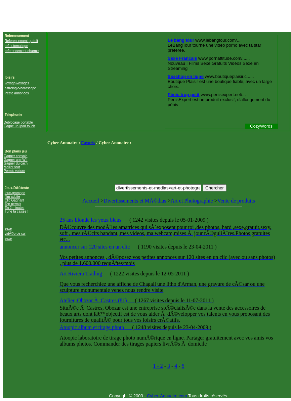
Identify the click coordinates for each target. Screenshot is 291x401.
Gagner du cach (16, 163)
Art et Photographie (191, 201)
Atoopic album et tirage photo (92, 327)
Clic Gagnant (14, 200)
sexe (8, 228)
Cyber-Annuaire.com (167, 395)
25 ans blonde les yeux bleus (91, 220)
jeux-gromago (15, 193)
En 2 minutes (14, 208)
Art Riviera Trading (81, 273)
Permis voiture (14, 171)
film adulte (12, 196)
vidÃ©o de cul (15, 233)
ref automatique (16, 46)
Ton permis (13, 204)
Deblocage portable (18, 122)
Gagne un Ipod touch (19, 126)
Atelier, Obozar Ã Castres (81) (93, 300)
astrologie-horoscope (20, 88)
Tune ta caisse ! (16, 211)
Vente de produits (168, 274)
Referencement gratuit (21, 41)
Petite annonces (17, 93)
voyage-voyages (17, 83)
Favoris (88, 142)
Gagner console (16, 156)
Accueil (90, 201)
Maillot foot (12, 167)
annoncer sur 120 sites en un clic (95, 247)
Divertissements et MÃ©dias (134, 201)
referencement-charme (22, 51)
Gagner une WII (16, 160)
